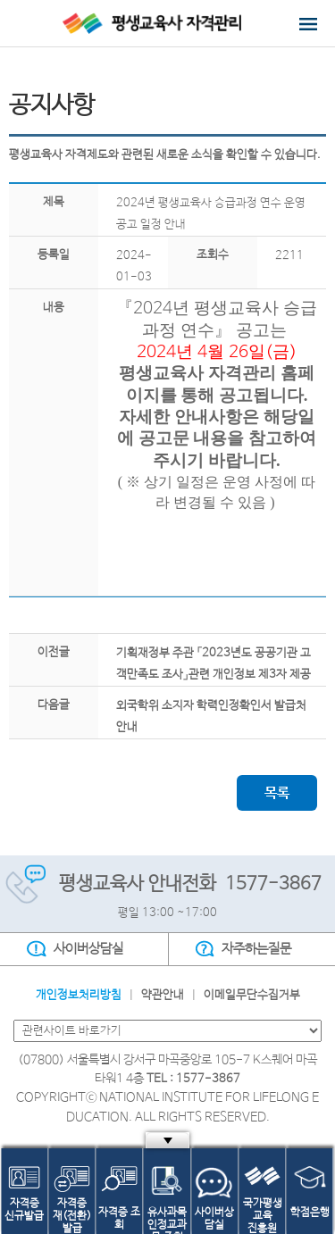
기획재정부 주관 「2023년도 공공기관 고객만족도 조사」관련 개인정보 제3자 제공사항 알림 (213, 674)
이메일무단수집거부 (252, 995)
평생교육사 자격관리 (167, 23)
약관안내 (162, 995)
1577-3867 (273, 884)
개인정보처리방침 (78, 995)
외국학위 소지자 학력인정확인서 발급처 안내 (211, 716)
